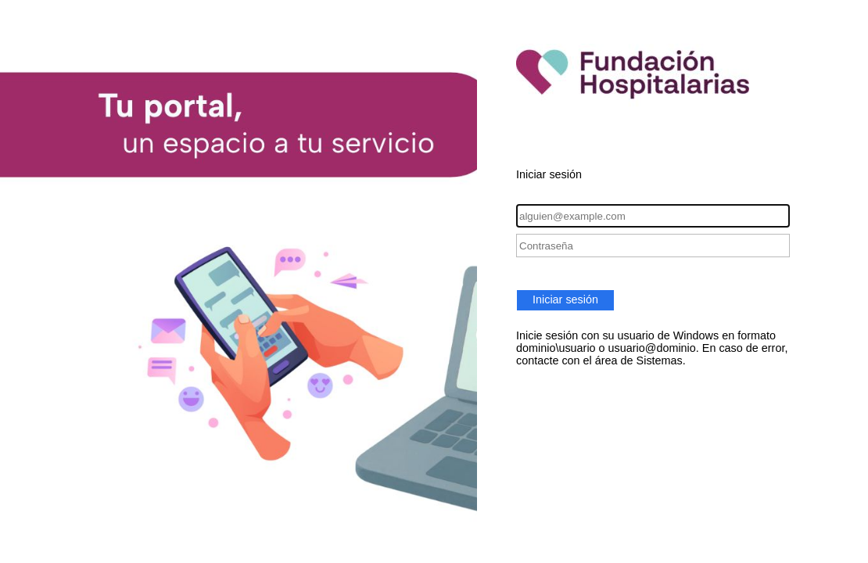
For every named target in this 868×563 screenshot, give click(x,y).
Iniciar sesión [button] (565, 299)
